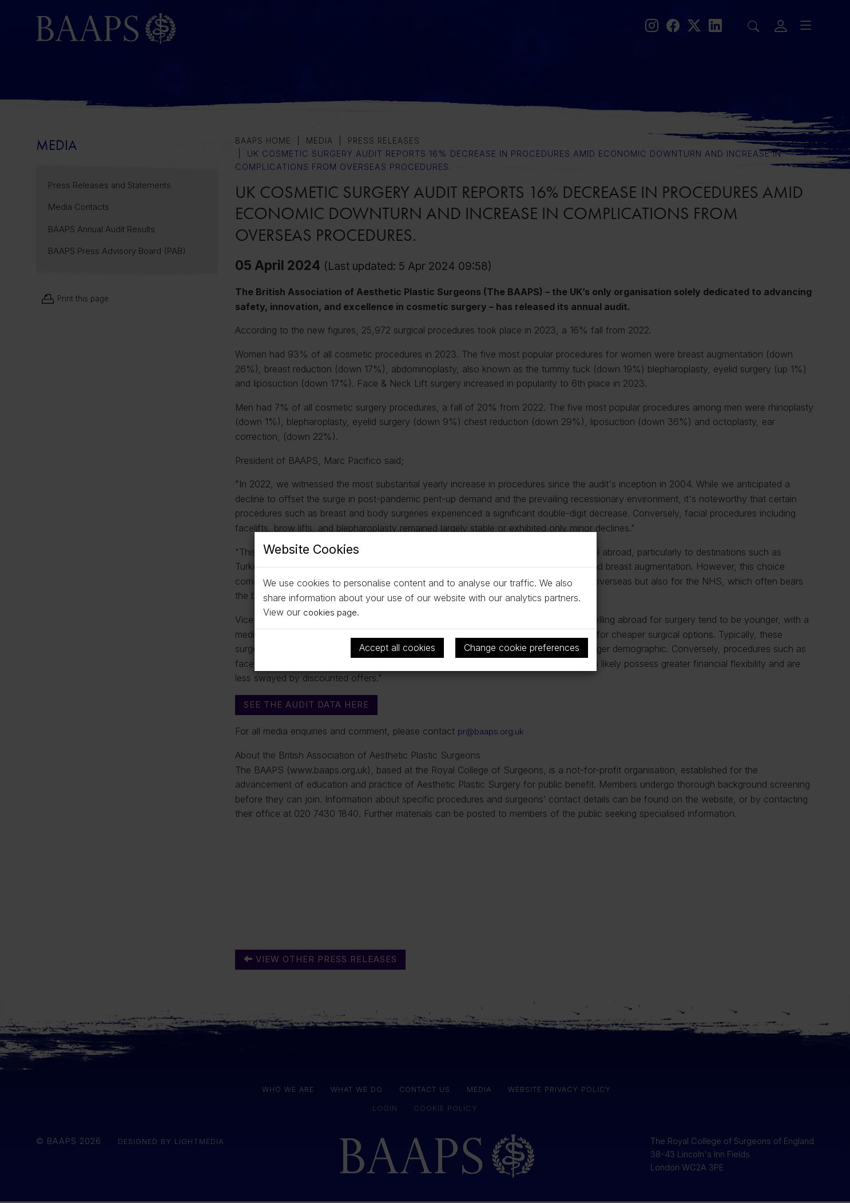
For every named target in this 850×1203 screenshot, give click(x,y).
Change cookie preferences (521, 647)
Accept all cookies (397, 647)
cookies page (331, 612)
